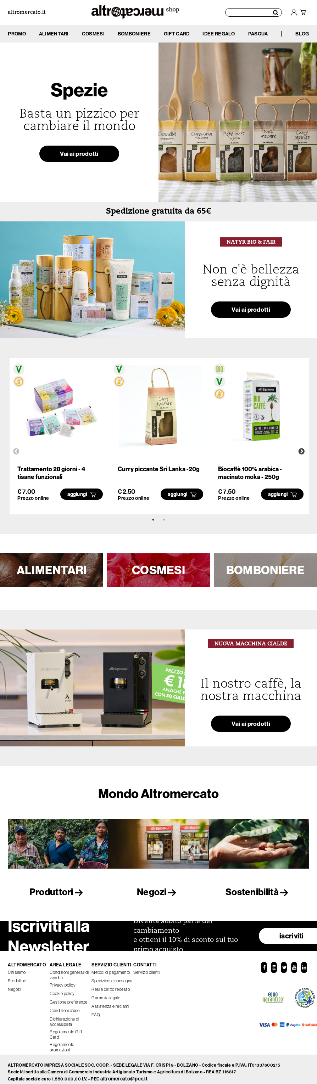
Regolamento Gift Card (66, 1030)
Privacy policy (63, 981)
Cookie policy (62, 989)
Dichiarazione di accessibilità (64, 1017)
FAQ (95, 1011)
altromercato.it (26, 12)
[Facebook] (264, 963)
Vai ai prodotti (79, 156)
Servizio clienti (146, 968)
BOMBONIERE (265, 570)
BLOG (302, 33)
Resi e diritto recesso (110, 985)
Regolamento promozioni (62, 1043)
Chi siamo (17, 968)
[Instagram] (274, 963)
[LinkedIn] (304, 963)
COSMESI (158, 570)
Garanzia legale (106, 994)
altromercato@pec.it (124, 1075)
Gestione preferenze (69, 998)
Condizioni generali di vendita (69, 971)
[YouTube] (294, 963)
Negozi (158, 892)
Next (301, 451)
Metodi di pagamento (110, 968)
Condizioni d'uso (64, 1006)
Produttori (58, 892)
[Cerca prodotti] (254, 12)
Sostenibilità (259, 892)
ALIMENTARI (52, 570)
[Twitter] (284, 963)
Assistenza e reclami (110, 1002)
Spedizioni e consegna (112, 976)
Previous (16, 451)
